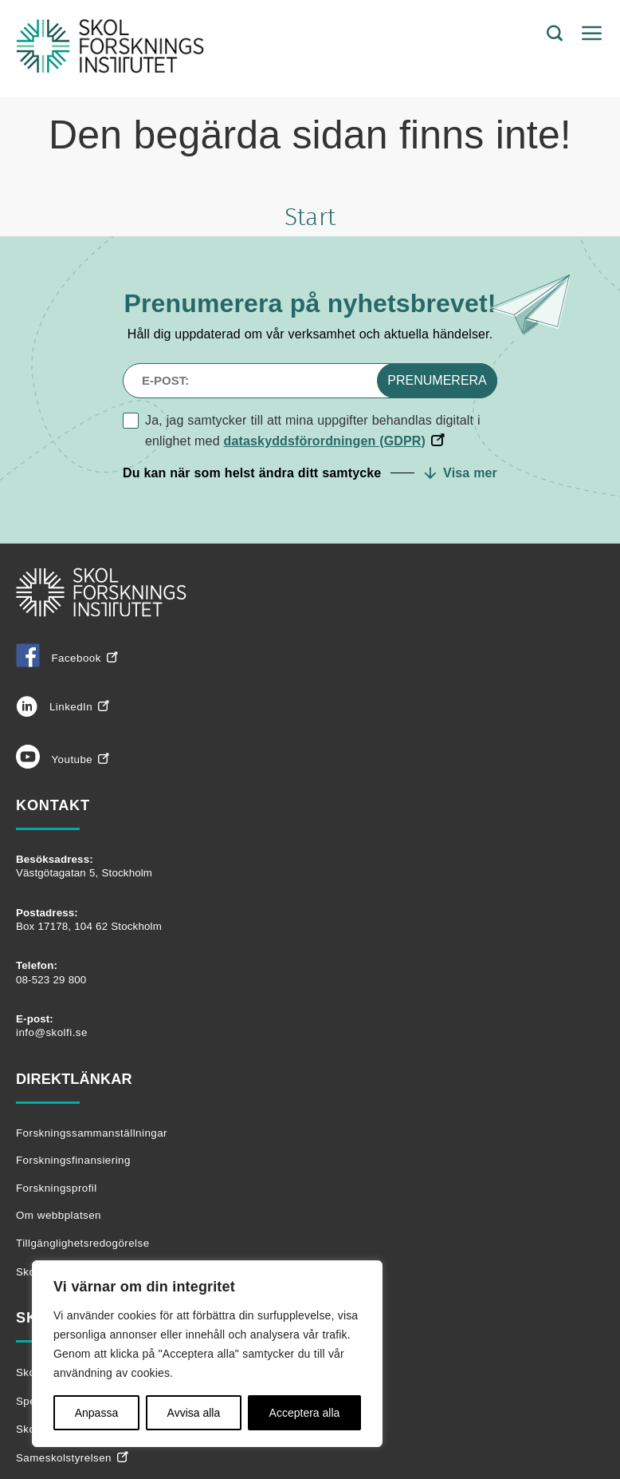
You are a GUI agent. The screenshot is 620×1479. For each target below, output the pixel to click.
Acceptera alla (304, 1412)
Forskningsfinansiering (73, 1160)
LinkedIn (54, 707)
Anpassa (96, 1412)
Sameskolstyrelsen (64, 1458)
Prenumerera (436, 380)
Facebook (58, 658)
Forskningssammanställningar (91, 1133)
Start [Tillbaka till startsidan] (310, 218)
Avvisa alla (194, 1412)
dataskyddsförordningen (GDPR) (325, 441)
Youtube (54, 759)
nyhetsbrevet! (412, 303)
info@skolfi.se (52, 1032)
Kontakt (53, 805)
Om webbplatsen (58, 1215)
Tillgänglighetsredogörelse (83, 1243)
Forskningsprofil (56, 1188)
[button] (310, 473)
